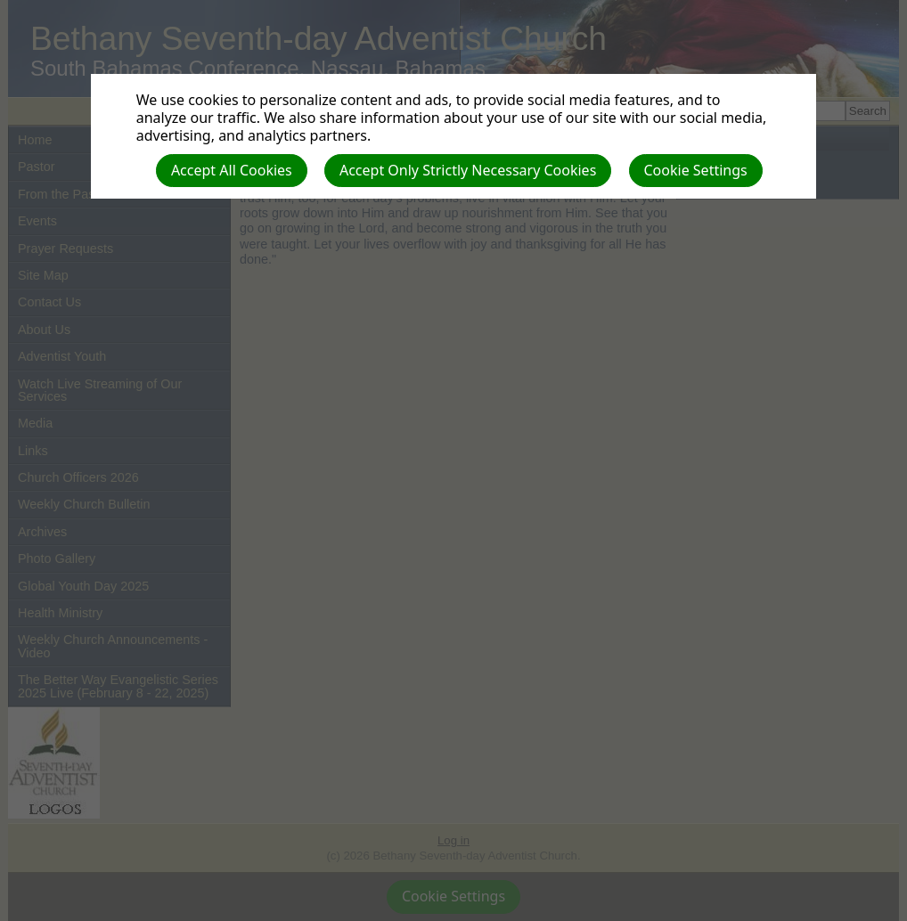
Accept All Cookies (231, 170)
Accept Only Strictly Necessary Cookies (467, 170)
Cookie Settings (696, 170)
